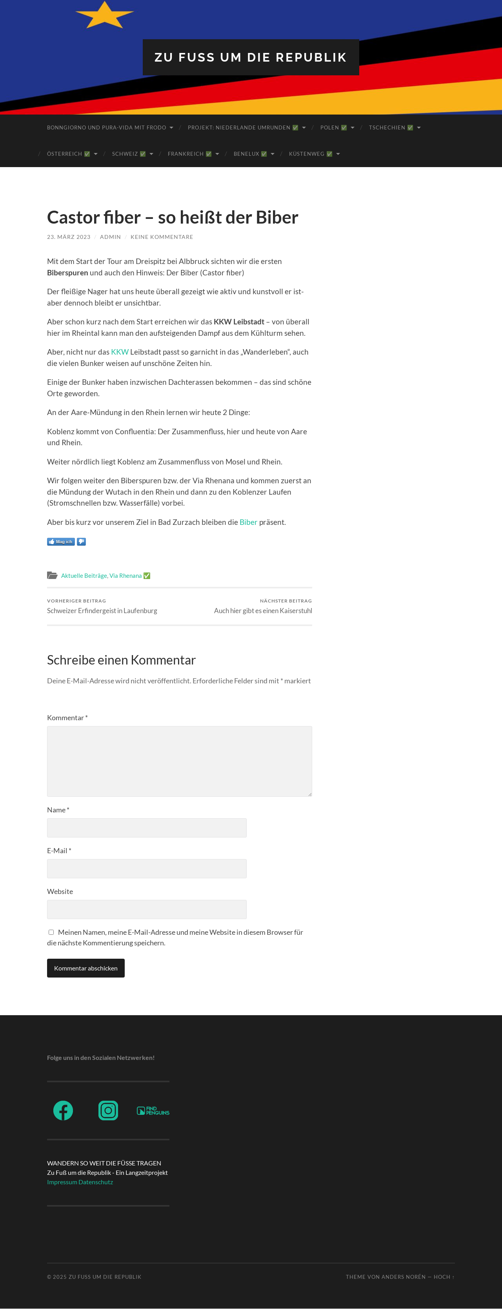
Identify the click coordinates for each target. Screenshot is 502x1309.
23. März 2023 (69, 236)
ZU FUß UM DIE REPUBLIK (251, 57)
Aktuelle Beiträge (84, 575)
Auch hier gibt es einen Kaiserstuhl (263, 606)
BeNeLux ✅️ (250, 154)
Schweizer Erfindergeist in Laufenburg (102, 606)
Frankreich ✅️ (190, 154)
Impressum (62, 1182)
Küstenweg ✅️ (311, 154)
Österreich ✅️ (69, 154)
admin (110, 236)
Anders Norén (404, 1277)
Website (60, 891)
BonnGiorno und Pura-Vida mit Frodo (106, 127)
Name (58, 809)
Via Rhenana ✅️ (130, 575)
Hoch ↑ (444, 1277)
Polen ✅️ (333, 127)
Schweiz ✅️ (129, 154)
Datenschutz (95, 1182)
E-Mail (59, 850)
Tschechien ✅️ (391, 127)
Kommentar (67, 717)
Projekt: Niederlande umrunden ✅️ (243, 127)
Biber (249, 521)
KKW (120, 351)
